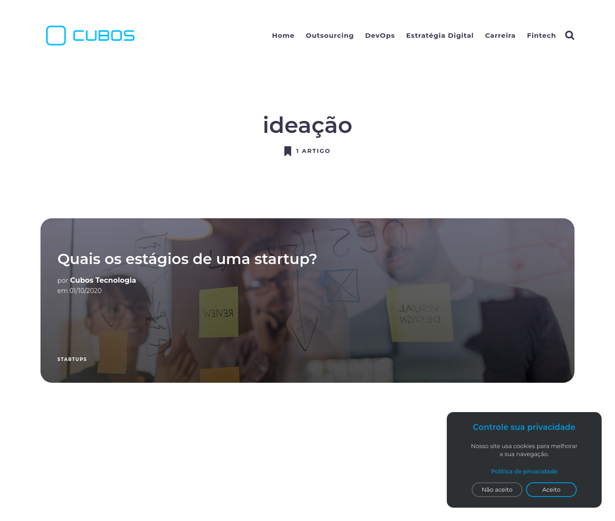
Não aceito (496, 489)
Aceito (551, 489)
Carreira (500, 35)
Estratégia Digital (440, 35)
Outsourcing (330, 35)
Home (283, 35)
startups (72, 359)
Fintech (541, 35)
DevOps (380, 35)
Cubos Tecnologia (103, 280)
